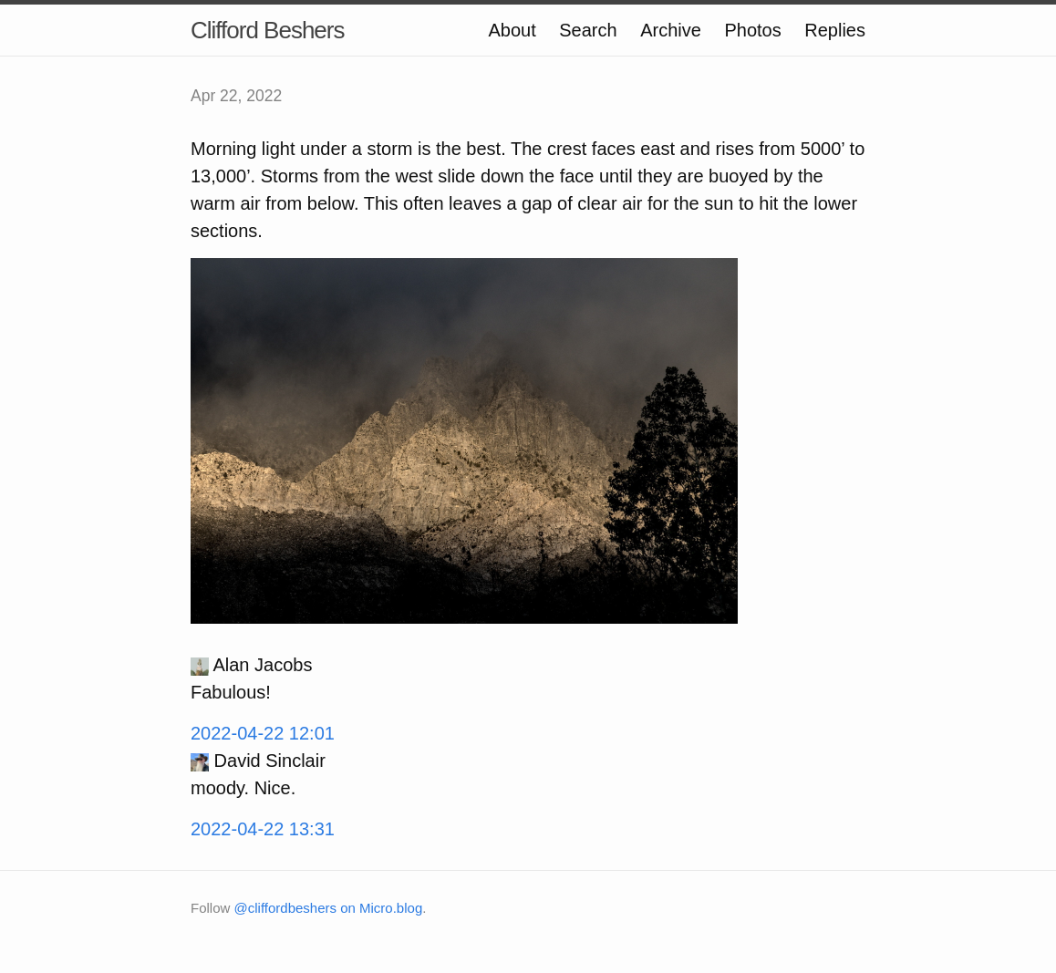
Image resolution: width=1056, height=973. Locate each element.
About (511, 30)
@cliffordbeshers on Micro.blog (328, 908)
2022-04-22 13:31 (263, 829)
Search (587, 30)
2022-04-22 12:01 (263, 733)
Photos (752, 30)
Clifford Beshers (268, 30)
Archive (670, 30)
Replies (834, 30)
